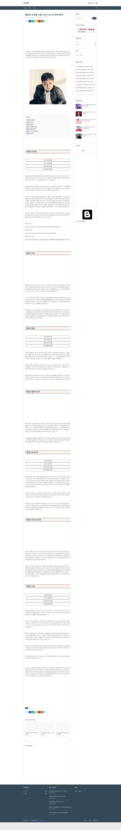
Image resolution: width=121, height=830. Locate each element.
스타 (41, 17)
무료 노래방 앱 (48, 163)
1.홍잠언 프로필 (30, 120)
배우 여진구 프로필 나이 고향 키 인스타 (85, 78)
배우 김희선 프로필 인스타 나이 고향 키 (85, 72)
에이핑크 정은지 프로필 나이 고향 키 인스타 (86, 84)
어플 (86, 44)
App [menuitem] (34, 8)
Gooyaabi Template (41, 820)
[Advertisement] (47, 35)
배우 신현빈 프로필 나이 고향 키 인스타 (85, 75)
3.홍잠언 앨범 (29, 124)
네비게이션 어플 (47, 166)
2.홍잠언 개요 (29, 122)
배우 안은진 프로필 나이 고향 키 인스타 (85, 87)
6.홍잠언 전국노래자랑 (32, 131)
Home (85, 820)
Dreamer (28, 17)
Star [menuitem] (30, 8)
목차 (27, 117)
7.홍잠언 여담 (29, 133)
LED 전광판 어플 (47, 169)
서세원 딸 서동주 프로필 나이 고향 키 (85, 66)
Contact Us (95, 820)
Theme (29, 820)
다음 (25, 740)
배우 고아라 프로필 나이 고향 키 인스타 (85, 69)
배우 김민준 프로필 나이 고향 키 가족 (85, 81)
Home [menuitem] (25, 8)
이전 (70, 740)
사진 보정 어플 (48, 160)
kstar (26, 3)
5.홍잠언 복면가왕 (31, 129)
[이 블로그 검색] (84, 18)
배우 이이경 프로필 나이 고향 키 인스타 (85, 90)
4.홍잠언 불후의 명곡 (31, 126)
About (90, 820)
